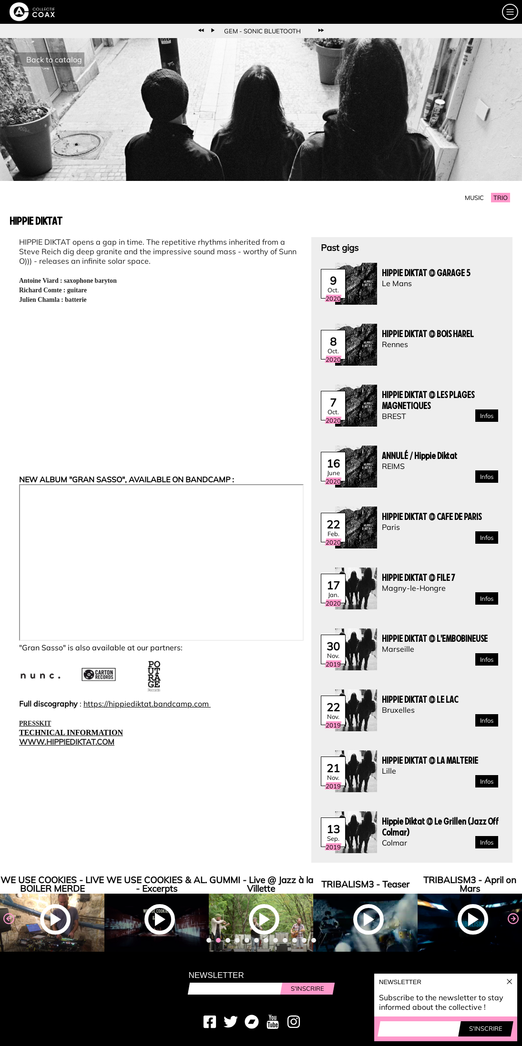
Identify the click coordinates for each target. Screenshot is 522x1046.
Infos (486, 415)
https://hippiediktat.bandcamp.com (147, 703)
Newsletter (216, 975)
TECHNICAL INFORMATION (71, 732)
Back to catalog (54, 59)
